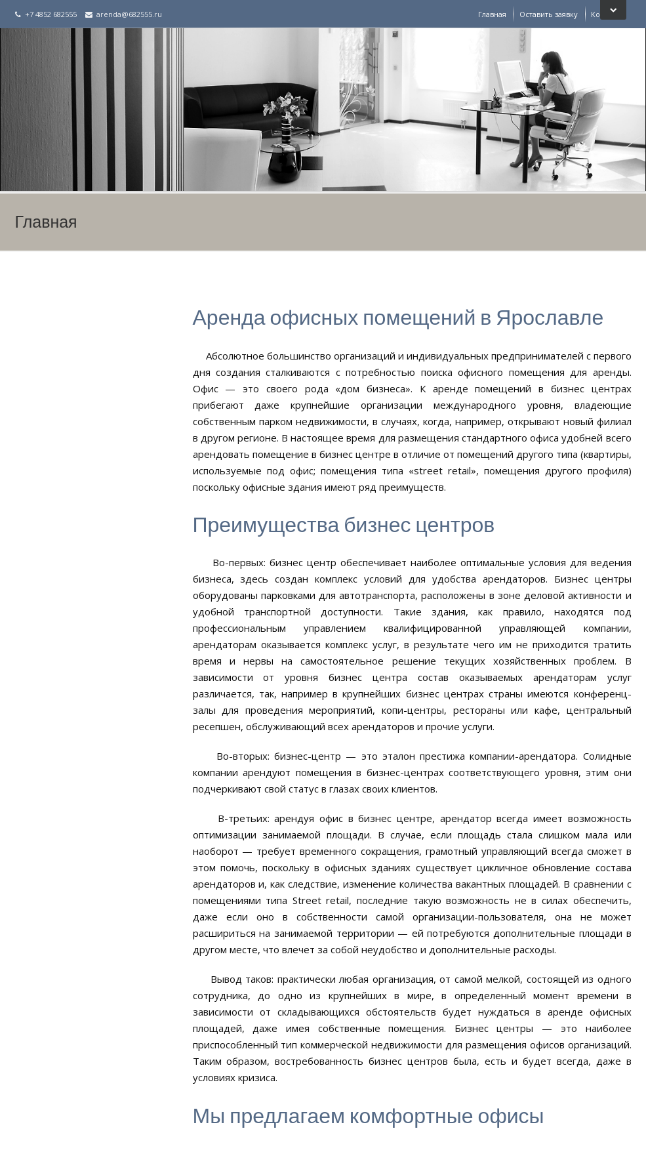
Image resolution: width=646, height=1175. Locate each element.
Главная (492, 14)
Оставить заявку (548, 14)
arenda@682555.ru (123, 14)
